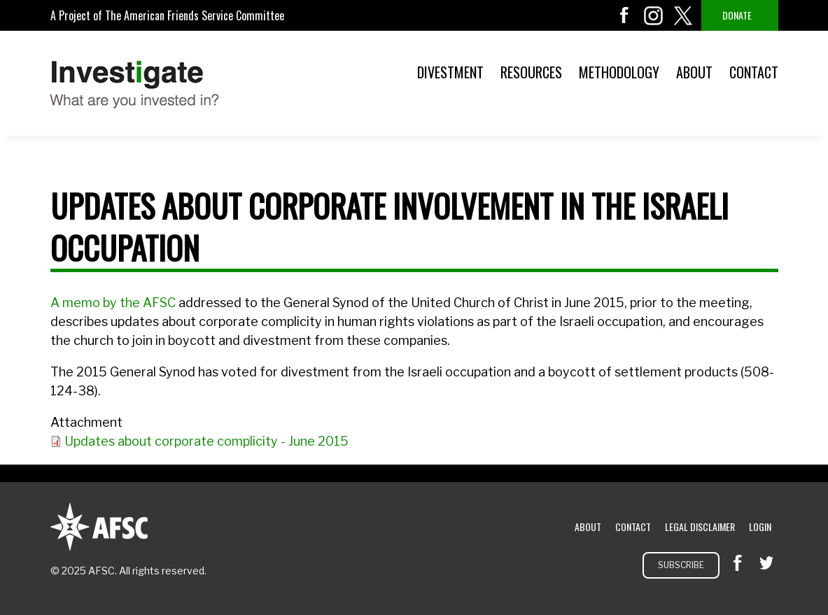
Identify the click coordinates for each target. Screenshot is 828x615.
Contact (753, 72)
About (694, 72)
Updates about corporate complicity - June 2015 (206, 441)
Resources (531, 72)
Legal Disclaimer (700, 526)
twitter (683, 15)
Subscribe (681, 565)
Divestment (450, 72)
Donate (737, 15)
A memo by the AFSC (114, 302)
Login (760, 526)
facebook (624, 15)
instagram (654, 15)
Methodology (619, 72)
